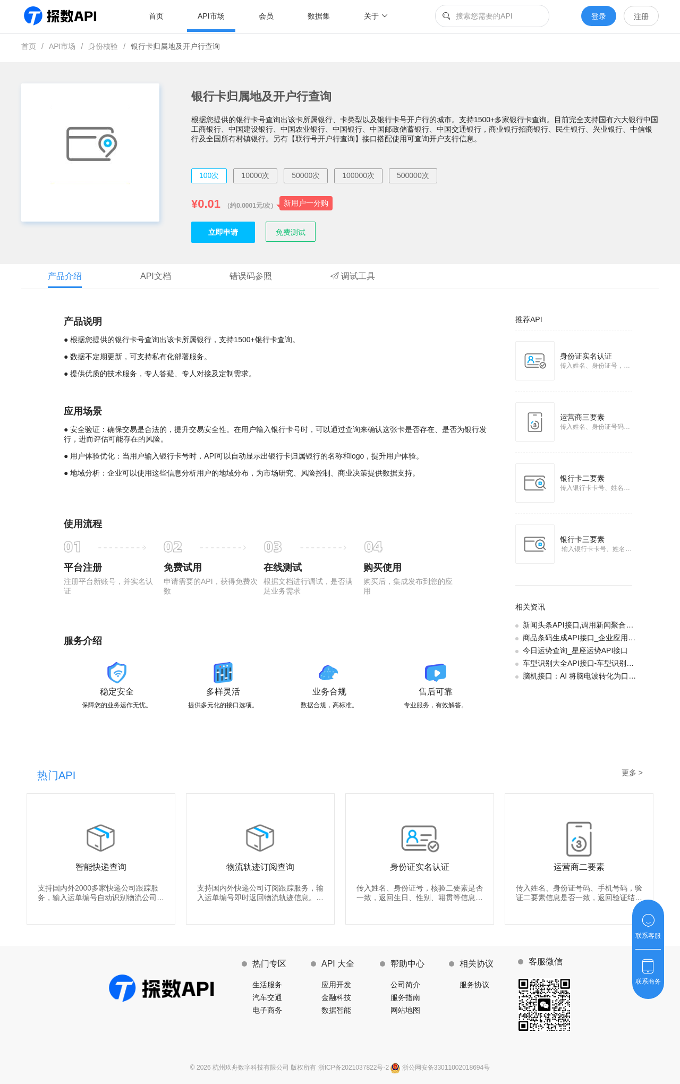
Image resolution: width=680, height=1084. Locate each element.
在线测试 (283, 567)
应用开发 (336, 984)
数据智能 (336, 1010)
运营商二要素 (579, 866)
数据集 (319, 16)
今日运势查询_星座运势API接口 (575, 650)
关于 (376, 16)
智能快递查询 (100, 866)
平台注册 (83, 567)
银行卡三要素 (582, 539)
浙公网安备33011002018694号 (440, 1067)
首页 (156, 16)
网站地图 (405, 1010)
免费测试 (290, 232)
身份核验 (103, 46)
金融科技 (336, 997)
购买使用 (382, 567)
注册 (641, 16)
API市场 (211, 16)
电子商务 (267, 1010)
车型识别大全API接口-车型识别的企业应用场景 (600, 663)
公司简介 (405, 984)
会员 (266, 16)
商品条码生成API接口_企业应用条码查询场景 (598, 637)
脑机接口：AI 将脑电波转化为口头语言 (587, 676)
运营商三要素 (582, 417)
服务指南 (405, 997)
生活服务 (267, 984)
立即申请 (223, 232)
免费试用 (183, 567)
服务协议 (474, 984)
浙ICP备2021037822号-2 (354, 1067)
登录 (598, 16)
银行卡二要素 (582, 478)
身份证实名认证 (586, 356)
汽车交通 (267, 997)
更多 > (632, 772)
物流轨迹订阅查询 (260, 866)
